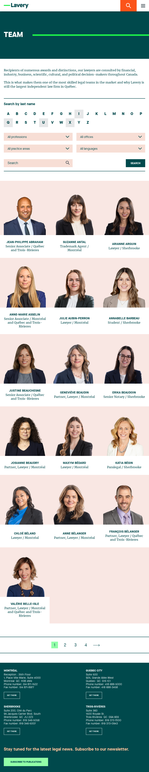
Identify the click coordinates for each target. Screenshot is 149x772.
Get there (12, 695)
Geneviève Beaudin (74, 392)
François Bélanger (124, 531)
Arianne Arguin (124, 244)
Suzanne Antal (74, 242)
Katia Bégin (124, 463)
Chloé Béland (25, 533)
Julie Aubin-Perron (74, 318)
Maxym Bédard (74, 463)
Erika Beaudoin (124, 392)
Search (135, 163)
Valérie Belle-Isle (25, 604)
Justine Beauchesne (25, 390)
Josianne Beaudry (25, 463)
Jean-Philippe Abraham (24, 242)
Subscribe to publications (25, 762)
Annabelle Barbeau (124, 318)
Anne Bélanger (74, 533)
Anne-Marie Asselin (25, 314)
